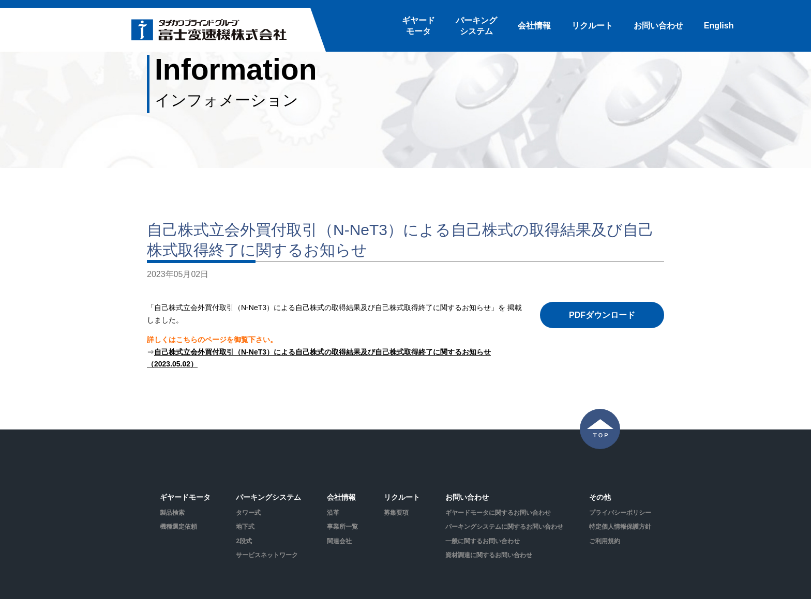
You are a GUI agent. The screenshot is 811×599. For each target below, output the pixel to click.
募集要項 (396, 512)
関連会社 (339, 541)
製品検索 (172, 512)
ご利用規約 (604, 541)
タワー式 (248, 512)
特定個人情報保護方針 (620, 526)
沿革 (333, 512)
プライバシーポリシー (620, 512)
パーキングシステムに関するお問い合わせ (504, 526)
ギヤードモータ (418, 26)
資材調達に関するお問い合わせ (488, 555)
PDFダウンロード (602, 315)
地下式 (245, 526)
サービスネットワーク (267, 555)
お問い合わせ (658, 25)
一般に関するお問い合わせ (482, 541)
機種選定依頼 (178, 526)
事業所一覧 (342, 526)
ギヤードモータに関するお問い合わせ (498, 512)
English (719, 25)
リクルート (592, 25)
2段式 (244, 541)
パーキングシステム (476, 26)
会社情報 (534, 25)
